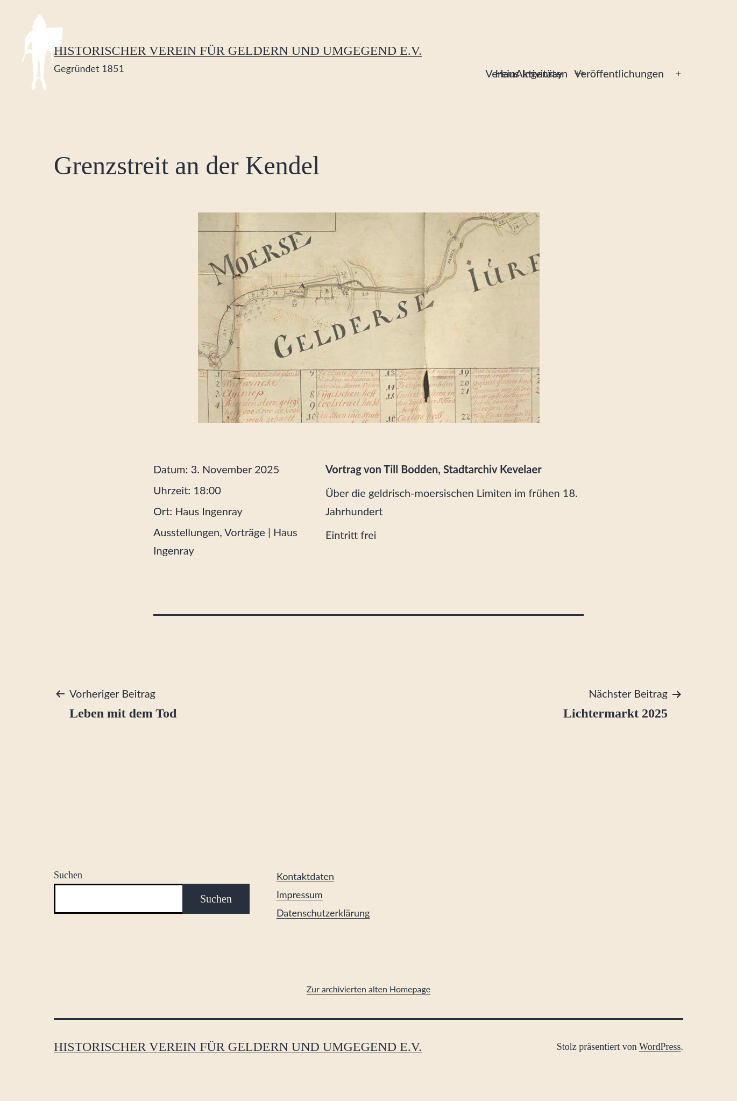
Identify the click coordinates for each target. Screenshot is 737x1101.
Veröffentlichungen (619, 73)
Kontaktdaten (305, 876)
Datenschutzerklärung (323, 913)
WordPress (660, 1046)
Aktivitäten (541, 73)
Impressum (300, 894)
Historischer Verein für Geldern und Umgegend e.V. (238, 51)
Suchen (68, 875)
